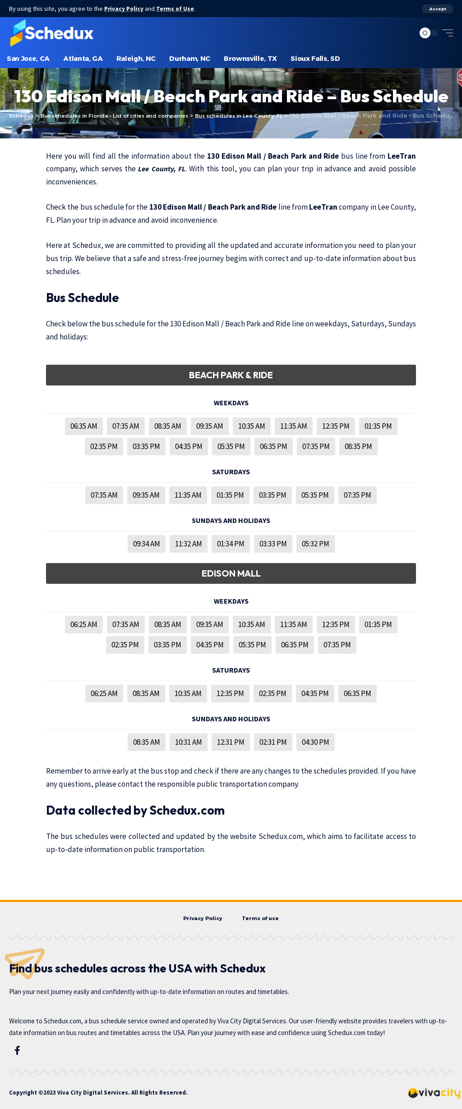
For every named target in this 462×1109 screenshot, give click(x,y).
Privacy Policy (125, 9)
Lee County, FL (162, 169)
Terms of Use (178, 9)
